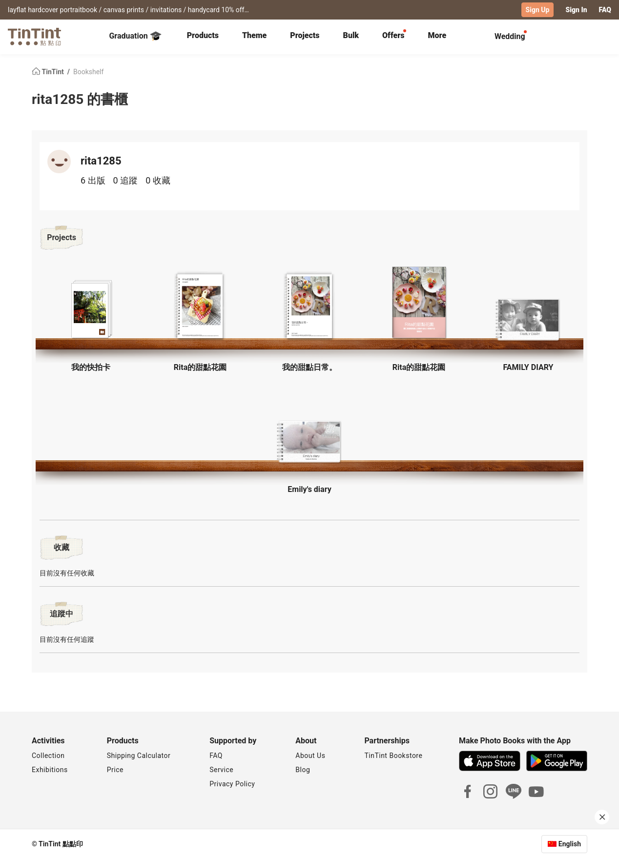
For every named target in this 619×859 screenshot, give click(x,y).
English (569, 844)
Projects (304, 35)
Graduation (135, 36)
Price (115, 770)
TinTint (48, 71)
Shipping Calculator (139, 755)
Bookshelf (88, 71)
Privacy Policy (232, 784)
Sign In (576, 10)
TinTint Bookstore (393, 755)
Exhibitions (50, 770)
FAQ (605, 10)
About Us (310, 755)
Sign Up (538, 10)
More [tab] (437, 35)
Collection (48, 755)
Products (203, 35)
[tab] (203, 36)
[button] (90, 308)
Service (221, 770)
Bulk (351, 35)
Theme (254, 35)
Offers (393, 35)
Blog (302, 770)
